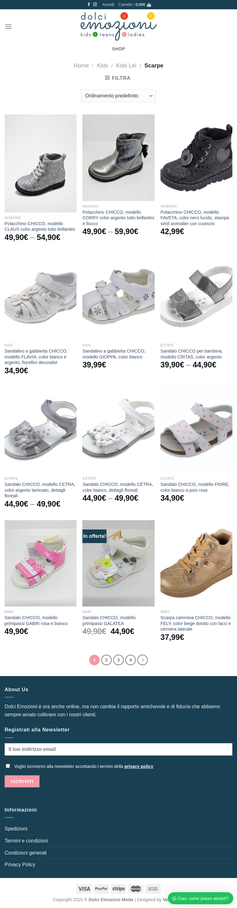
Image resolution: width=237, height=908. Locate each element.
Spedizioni (16, 828)
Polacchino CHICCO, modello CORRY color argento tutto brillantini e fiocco (118, 218)
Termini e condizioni (26, 840)
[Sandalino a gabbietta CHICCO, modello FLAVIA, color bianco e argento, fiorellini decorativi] (41, 297)
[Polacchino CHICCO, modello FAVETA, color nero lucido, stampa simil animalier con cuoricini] (196, 157)
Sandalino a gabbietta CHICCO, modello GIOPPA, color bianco (113, 354)
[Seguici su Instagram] (95, 4)
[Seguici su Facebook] (89, 4)
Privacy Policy (20, 864)
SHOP (118, 48)
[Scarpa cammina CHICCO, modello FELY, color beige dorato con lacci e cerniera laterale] (196, 563)
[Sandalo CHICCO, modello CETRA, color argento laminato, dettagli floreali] (41, 430)
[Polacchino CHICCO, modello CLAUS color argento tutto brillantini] (41, 163)
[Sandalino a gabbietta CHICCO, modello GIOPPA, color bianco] (118, 297)
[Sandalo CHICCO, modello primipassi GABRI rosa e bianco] (41, 563)
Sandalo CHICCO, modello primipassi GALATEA (108, 620)
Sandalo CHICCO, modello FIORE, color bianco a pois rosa (195, 487)
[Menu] (8, 26)
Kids (102, 65)
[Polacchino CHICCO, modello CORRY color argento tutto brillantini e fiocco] (118, 157)
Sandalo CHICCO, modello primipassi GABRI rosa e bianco (36, 620)
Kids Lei (126, 65)
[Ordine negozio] (118, 96)
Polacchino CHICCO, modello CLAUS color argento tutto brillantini (40, 226)
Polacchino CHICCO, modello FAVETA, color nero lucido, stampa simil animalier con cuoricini (194, 218)
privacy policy (138, 766)
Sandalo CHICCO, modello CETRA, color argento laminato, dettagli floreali (40, 490)
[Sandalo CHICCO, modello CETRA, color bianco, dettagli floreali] (118, 430)
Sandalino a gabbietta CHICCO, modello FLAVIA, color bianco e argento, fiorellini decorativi (36, 357)
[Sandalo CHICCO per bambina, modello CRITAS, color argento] (196, 297)
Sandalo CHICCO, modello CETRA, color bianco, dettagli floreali (117, 487)
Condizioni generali (26, 852)
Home (81, 65)
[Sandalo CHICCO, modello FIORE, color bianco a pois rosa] (196, 430)
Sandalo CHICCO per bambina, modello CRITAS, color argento (191, 354)
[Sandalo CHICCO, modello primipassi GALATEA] (118, 563)
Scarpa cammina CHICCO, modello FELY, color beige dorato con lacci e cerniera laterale (195, 623)
